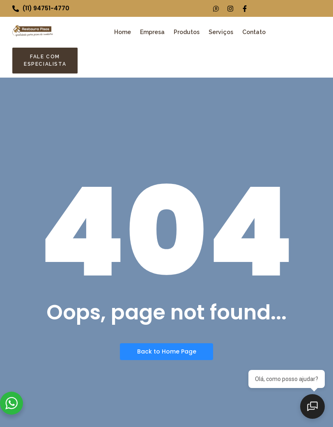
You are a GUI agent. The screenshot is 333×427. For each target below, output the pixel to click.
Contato (254, 32)
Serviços (221, 32)
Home (122, 32)
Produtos (187, 32)
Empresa (152, 32)
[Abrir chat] (312, 406)
